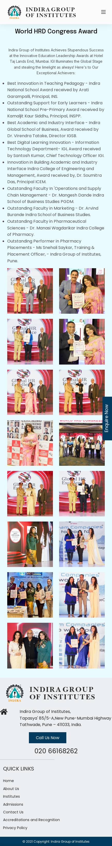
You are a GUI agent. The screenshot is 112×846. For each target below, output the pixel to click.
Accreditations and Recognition (31, 819)
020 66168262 (56, 751)
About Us (11, 788)
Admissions (13, 804)
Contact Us (13, 812)
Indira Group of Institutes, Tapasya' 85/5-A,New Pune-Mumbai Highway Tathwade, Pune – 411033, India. (65, 718)
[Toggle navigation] (103, 12)
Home (8, 780)
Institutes (11, 796)
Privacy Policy (15, 827)
